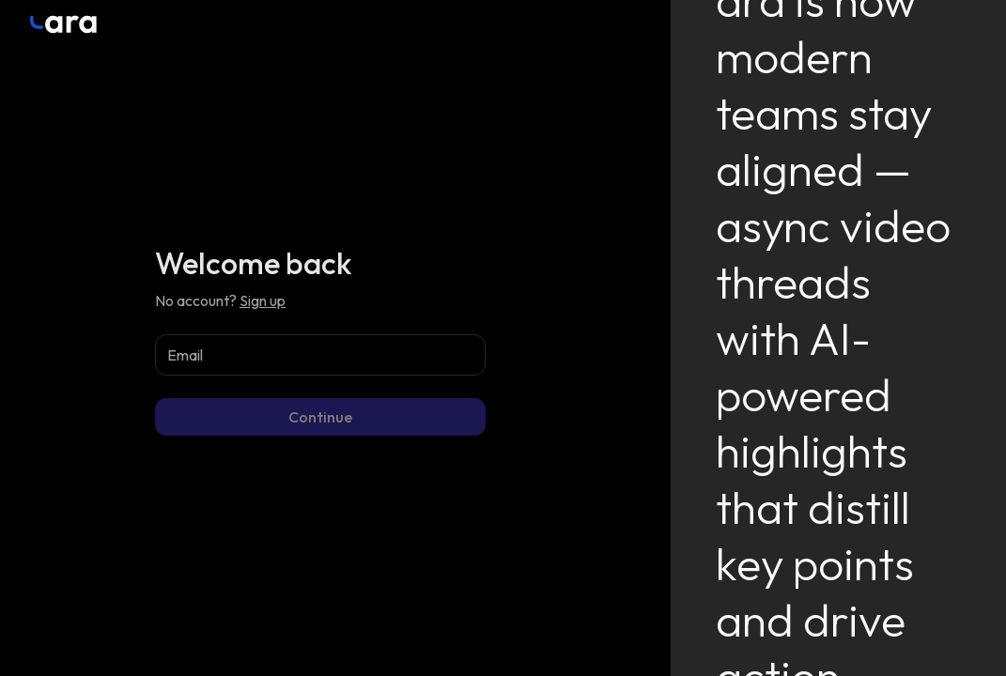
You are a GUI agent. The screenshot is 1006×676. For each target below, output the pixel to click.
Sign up (263, 300)
